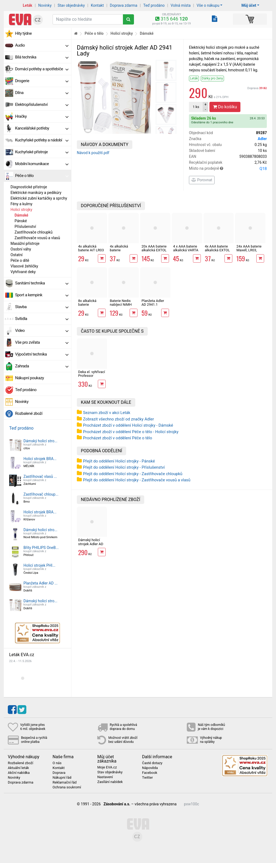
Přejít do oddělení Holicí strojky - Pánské (119, 461)
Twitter (147, 778)
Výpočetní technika (41, 354)
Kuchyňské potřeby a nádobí (41, 140)
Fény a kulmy (21, 204)
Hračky (41, 116)
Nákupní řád (62, 778)
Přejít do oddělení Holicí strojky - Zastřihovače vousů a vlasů (136, 480)
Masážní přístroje (25, 243)
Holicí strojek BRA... (39, 459)
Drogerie (41, 81)
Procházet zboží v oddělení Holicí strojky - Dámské (128, 425)
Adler (262, 139)
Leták (27, 5)
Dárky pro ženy (212, 78)
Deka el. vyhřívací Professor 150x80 (91, 376)
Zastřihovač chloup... (40, 494)
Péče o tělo (41, 175)
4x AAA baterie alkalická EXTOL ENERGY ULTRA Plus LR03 (217, 252)
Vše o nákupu (207, 5)
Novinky (45, 5)
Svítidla (41, 318)
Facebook (149, 773)
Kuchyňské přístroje (41, 152)
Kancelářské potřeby (41, 128)
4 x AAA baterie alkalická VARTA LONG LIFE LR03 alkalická (186, 252)
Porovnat (201, 180)
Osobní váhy (21, 249)
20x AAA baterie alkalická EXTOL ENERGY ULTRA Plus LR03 (154, 252)
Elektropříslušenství (41, 104)
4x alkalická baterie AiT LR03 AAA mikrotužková (91, 252)
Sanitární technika (41, 283)
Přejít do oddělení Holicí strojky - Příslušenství (124, 467)
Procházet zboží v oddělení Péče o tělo (117, 438)
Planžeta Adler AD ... (40, 583)
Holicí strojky (21, 209)
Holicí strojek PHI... (39, 565)
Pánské (21, 221)
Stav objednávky (71, 5)
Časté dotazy (152, 763)
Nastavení (105, 777)
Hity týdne (23, 33)
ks (196, 107)
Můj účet (249, 5)
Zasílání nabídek (110, 782)
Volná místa (181, 5)
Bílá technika (41, 57)
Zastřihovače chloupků (34, 232)
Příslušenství (25, 226)
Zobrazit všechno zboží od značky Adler (118, 419)
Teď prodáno (153, 5)
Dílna (41, 92)
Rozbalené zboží (28, 413)
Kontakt (97, 5)
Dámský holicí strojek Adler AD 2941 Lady (90, 544)
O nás (57, 763)
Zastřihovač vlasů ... (40, 476)
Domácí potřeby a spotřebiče (41, 69)
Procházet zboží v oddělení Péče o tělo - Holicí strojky (130, 431)
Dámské (21, 215)
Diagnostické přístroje (29, 187)
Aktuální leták (18, 768)
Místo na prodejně (228, 169)
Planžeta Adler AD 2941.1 (153, 303)
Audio (41, 45)
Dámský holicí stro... (40, 441)
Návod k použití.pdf (93, 153)
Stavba (41, 307)
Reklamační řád (65, 782)
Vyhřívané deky (23, 272)
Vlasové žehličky (24, 266)
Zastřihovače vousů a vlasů (37, 238)
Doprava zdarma (123, 5)
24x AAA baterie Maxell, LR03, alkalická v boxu (248, 250)
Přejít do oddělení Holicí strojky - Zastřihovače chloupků (132, 473)
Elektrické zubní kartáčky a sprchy (39, 198)
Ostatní (17, 255)
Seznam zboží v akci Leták (106, 412)
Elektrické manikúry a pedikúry (36, 192)
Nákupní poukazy (29, 377)
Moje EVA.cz (107, 767)
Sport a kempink (41, 295)
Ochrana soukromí (67, 787)
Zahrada (41, 366)
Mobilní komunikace (41, 164)
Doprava (257, 88)
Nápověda (150, 768)
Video (41, 330)
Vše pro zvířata (41, 342)
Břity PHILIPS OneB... (41, 547)
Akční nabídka (19, 773)
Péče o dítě (20, 260)
